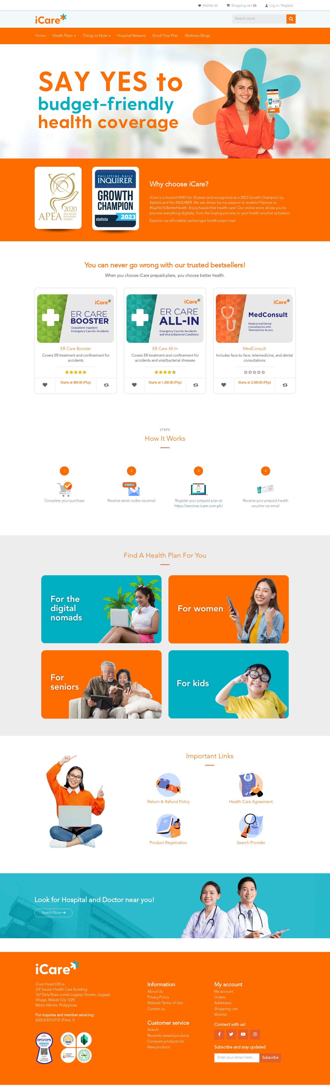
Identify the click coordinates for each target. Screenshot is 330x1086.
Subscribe (270, 1058)
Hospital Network (131, 36)
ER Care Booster (75, 349)
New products (158, 1047)
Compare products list (165, 1041)
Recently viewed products (168, 1036)
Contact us (156, 1009)
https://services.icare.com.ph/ (198, 506)
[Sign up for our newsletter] (236, 1057)
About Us (155, 992)
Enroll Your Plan (165, 36)
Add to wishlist (45, 385)
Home (40, 36)
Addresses (222, 1003)
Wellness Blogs (197, 36)
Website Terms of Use (165, 1003)
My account (223, 992)
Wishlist (220, 1015)
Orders (220, 997)
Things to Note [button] (96, 36)
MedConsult (254, 349)
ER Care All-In (165, 349)
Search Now (53, 913)
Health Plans (64, 36)
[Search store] (259, 19)
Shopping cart (225, 1009)
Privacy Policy (158, 997)
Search (152, 1030)
